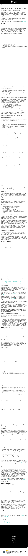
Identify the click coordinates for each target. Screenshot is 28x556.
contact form (6, 516)
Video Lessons (14, 538)
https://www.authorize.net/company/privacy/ (14, 283)
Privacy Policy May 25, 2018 (6, 521)
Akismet (8, 479)
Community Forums (14, 542)
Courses (14, 539)
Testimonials (14, 531)
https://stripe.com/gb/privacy (9, 282)
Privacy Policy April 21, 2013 (6, 522)
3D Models (14, 541)
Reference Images (13, 540)
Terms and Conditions (14, 533)
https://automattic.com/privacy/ (15, 158)
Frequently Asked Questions (14, 547)
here (3, 294)
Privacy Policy (14, 532)
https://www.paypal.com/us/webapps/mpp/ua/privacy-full (13, 281)
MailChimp (14, 293)
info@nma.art (24, 21)
